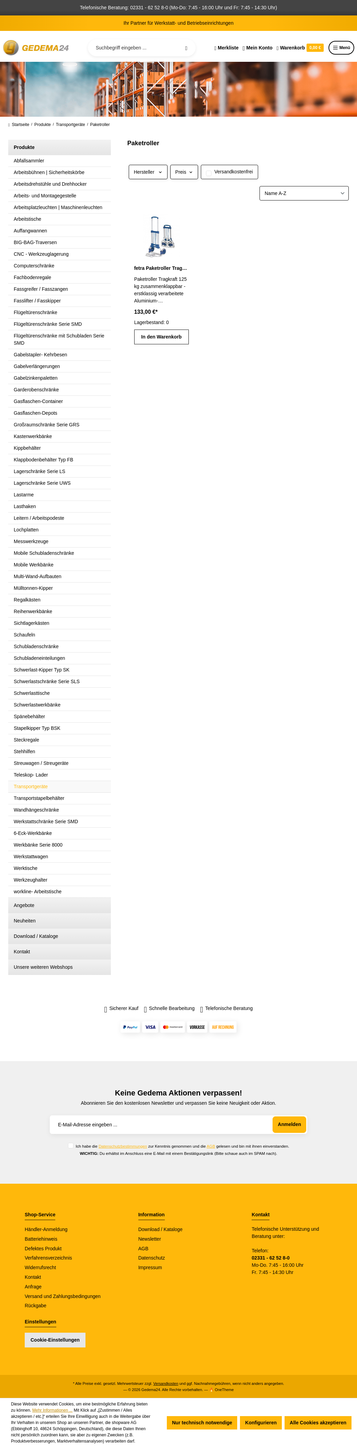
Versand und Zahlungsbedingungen (63, 1296)
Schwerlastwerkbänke (37, 705)
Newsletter (149, 1239)
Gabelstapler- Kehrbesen (40, 354)
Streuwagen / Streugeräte (41, 763)
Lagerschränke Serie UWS (42, 483)
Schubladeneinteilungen (39, 658)
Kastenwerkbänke (33, 436)
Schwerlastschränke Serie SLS (47, 681)
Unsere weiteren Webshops (43, 967)
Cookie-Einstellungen (55, 1340)
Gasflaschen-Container (38, 401)
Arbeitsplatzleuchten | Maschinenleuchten (58, 207)
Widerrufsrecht (40, 1267)
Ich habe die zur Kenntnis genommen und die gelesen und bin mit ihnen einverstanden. (182, 1146)
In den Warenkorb (161, 337)
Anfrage (33, 1286)
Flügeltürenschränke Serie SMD (48, 324)
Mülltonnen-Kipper (33, 588)
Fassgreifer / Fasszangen (41, 289)
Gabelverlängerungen (37, 366)
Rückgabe (35, 1305)
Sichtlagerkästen (31, 623)
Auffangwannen (30, 230)
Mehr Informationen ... (52, 1410)
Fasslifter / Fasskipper (37, 300)
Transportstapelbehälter (39, 798)
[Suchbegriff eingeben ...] (142, 47)
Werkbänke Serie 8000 (38, 845)
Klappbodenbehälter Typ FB (43, 459)
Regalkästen (27, 599)
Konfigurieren (261, 1422)
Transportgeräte (31, 786)
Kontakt (22, 951)
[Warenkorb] (300, 48)
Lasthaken (25, 506)
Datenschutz (151, 1258)
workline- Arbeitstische (37, 891)
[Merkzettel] (226, 48)
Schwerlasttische (32, 693)
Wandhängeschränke (36, 810)
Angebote (24, 905)
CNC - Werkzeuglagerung (41, 254)
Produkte (24, 147)
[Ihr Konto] (258, 48)
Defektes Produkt (43, 1248)
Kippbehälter (27, 448)
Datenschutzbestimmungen (123, 1146)
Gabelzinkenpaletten (36, 378)
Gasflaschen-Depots (35, 413)
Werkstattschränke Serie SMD (46, 821)
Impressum (150, 1267)
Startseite (18, 124)
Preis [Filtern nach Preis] (184, 172)
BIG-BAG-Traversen (35, 242)
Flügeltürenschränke (35, 312)
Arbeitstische (27, 219)
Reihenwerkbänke (33, 611)
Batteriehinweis (41, 1239)
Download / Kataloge (36, 936)
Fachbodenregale (32, 277)
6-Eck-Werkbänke (33, 833)
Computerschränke (34, 265)
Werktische (25, 868)
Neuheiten (25, 920)
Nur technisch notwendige (202, 1422)
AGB (211, 1146)
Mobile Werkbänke (34, 564)
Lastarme (24, 494)
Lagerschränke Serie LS (39, 471)
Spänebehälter (29, 716)
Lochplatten (26, 529)
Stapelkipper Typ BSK (37, 728)
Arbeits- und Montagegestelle (45, 195)
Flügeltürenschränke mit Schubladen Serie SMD (59, 339)
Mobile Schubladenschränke (44, 553)
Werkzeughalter (30, 880)
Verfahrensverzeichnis (48, 1258)
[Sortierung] (304, 193)
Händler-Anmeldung (46, 1229)
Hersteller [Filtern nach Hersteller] (148, 172)
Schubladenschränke (36, 646)
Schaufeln (24, 635)
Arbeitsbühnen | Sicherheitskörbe (49, 172)
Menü (341, 47)
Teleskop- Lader (31, 775)
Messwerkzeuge (31, 541)
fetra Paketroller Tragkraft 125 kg (161, 268)
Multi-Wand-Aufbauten (37, 576)
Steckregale (26, 740)
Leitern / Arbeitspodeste (39, 518)
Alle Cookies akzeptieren (318, 1422)
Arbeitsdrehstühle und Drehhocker (50, 184)
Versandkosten (165, 1383)
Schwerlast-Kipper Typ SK (41, 670)
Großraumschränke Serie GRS (46, 424)
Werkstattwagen (31, 856)
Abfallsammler (29, 160)
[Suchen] (186, 47)
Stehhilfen (24, 751)
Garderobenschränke (36, 389)
